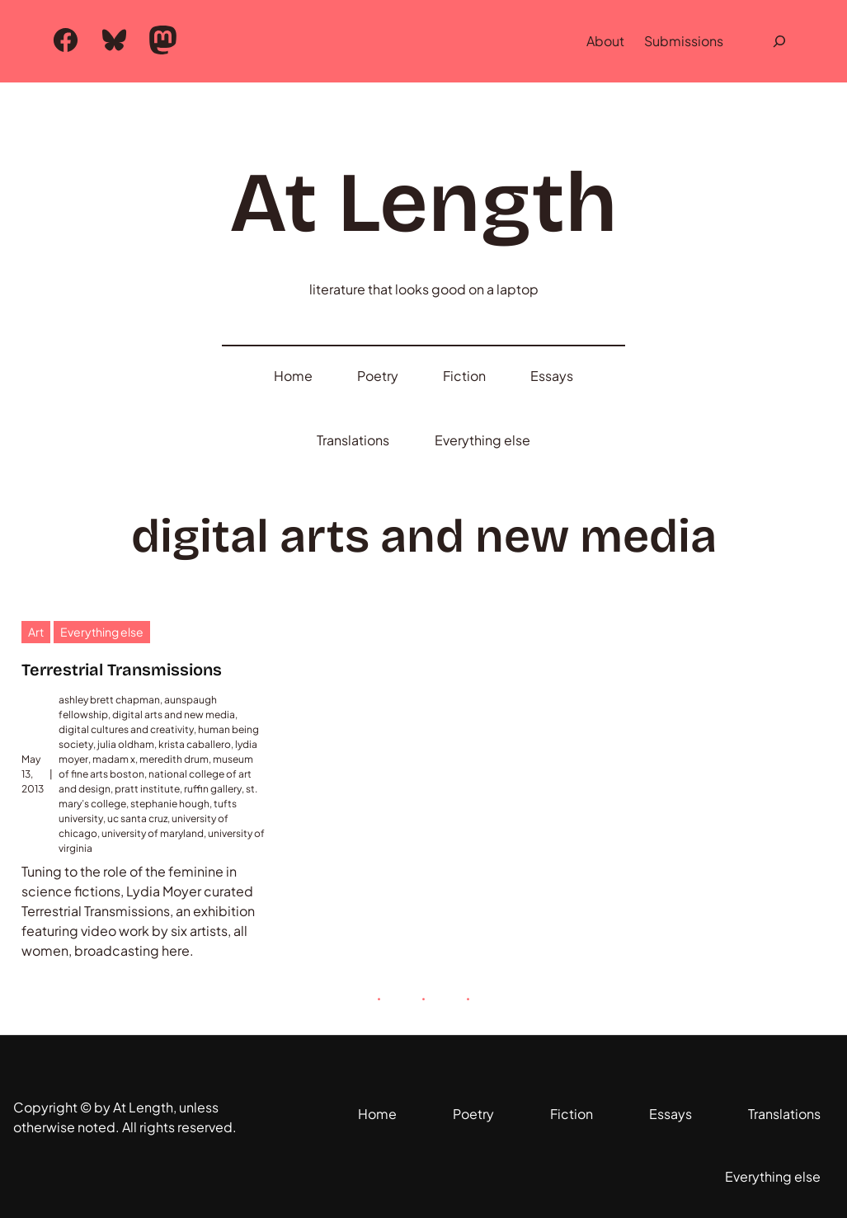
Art (36, 631)
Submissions (683, 40)
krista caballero (194, 744)
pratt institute (147, 789)
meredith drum (174, 759)
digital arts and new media (173, 714)
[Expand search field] (779, 41)
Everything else (102, 631)
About (605, 40)
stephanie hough (169, 803)
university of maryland (152, 833)
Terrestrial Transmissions (121, 670)
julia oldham (125, 744)
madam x (113, 759)
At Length (423, 203)
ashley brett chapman (109, 700)
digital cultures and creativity (126, 729)
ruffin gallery (213, 789)
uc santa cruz (137, 818)
